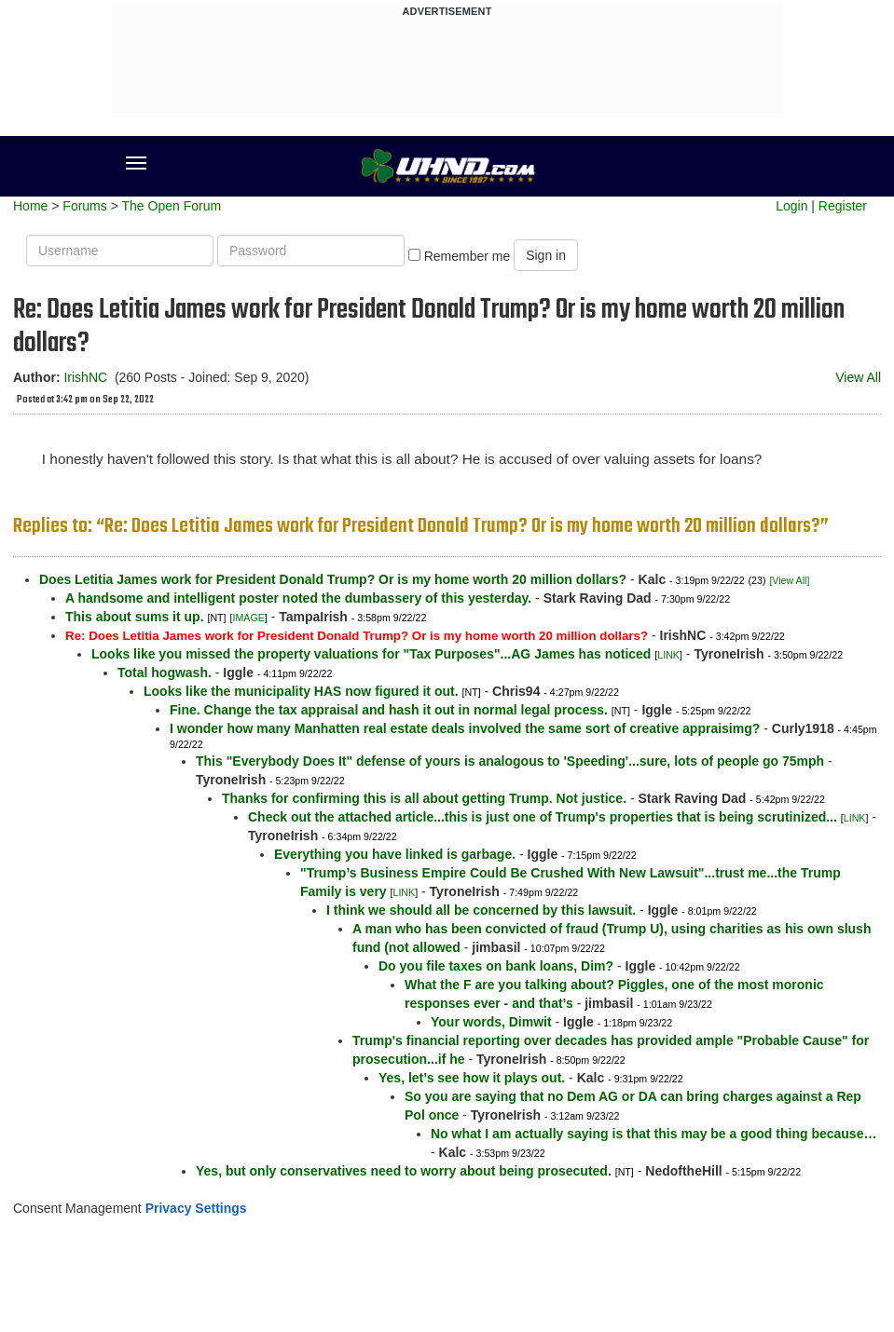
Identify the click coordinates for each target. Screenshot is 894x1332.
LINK (668, 654)
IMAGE (248, 617)
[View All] (789, 580)
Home (30, 205)
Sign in (546, 255)
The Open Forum (171, 205)
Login (791, 205)
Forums (84, 205)
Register (842, 205)
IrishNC (85, 377)
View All (858, 377)
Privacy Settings (196, 1208)
